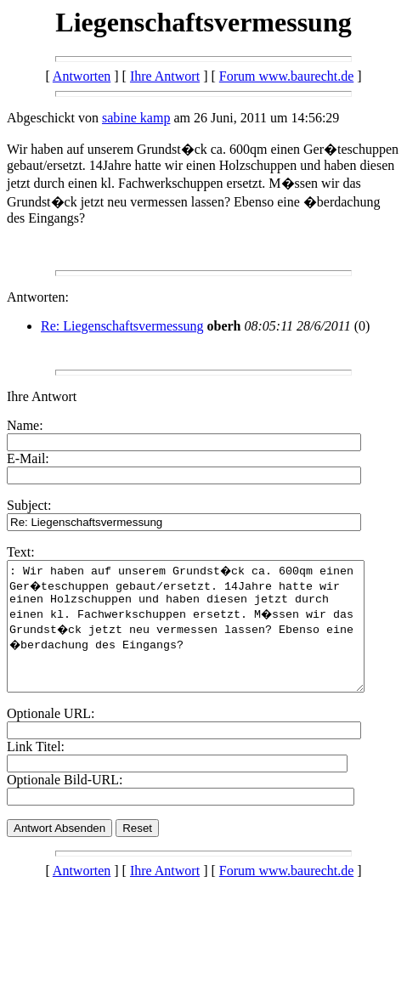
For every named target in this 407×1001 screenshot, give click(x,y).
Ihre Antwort (165, 76)
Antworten (81, 76)
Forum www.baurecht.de (286, 76)
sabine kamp (136, 117)
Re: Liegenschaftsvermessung (122, 326)
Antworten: (38, 297)
